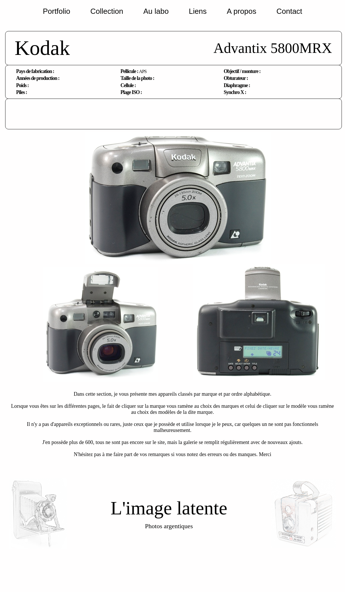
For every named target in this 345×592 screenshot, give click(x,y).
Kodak (42, 47)
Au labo (155, 11)
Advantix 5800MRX (272, 48)
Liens (198, 11)
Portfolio (56, 11)
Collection (106, 11)
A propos (241, 11)
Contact (289, 11)
